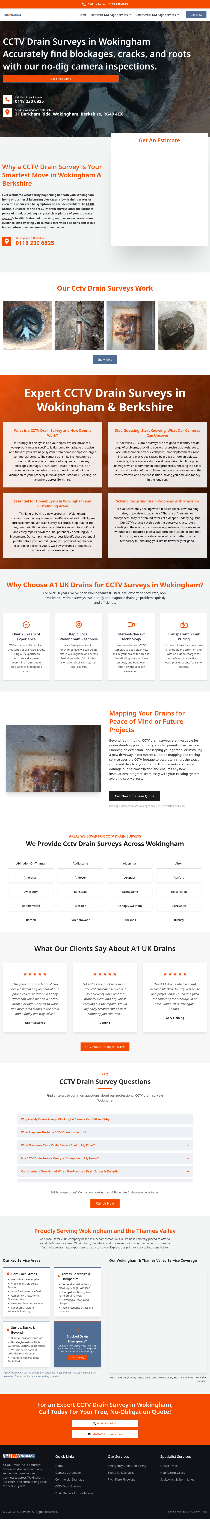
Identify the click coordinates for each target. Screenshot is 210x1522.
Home (83, 15)
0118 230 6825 (118, 4)
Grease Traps (169, 1469)
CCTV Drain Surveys (68, 1489)
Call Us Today (77, 1358)
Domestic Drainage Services (111, 15)
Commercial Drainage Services (157, 15)
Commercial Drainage (69, 1482)
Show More (104, 361)
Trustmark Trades (198, 1514)
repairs (32, 533)
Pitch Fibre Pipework (121, 1482)
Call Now (196, 15)
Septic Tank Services (121, 1475)
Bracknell (73, 476)
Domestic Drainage (68, 1475)
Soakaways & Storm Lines (177, 1482)
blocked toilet (170, 510)
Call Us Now (105, 1205)
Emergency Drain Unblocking (127, 1469)
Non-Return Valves (172, 1475)
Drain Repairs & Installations (74, 1496)
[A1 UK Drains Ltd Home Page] (26, 1459)
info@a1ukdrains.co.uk (105, 1437)
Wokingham (85, 196)
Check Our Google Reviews (105, 1048)
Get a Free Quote (22, 78)
